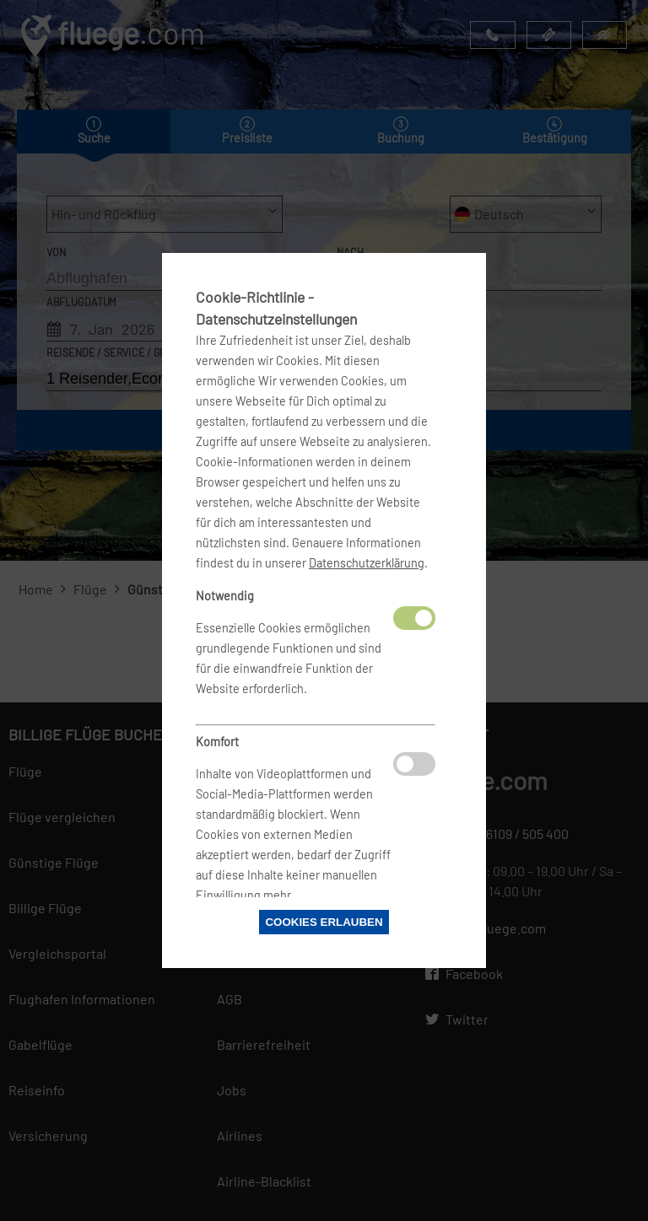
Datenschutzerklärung (366, 563)
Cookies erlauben (323, 922)
